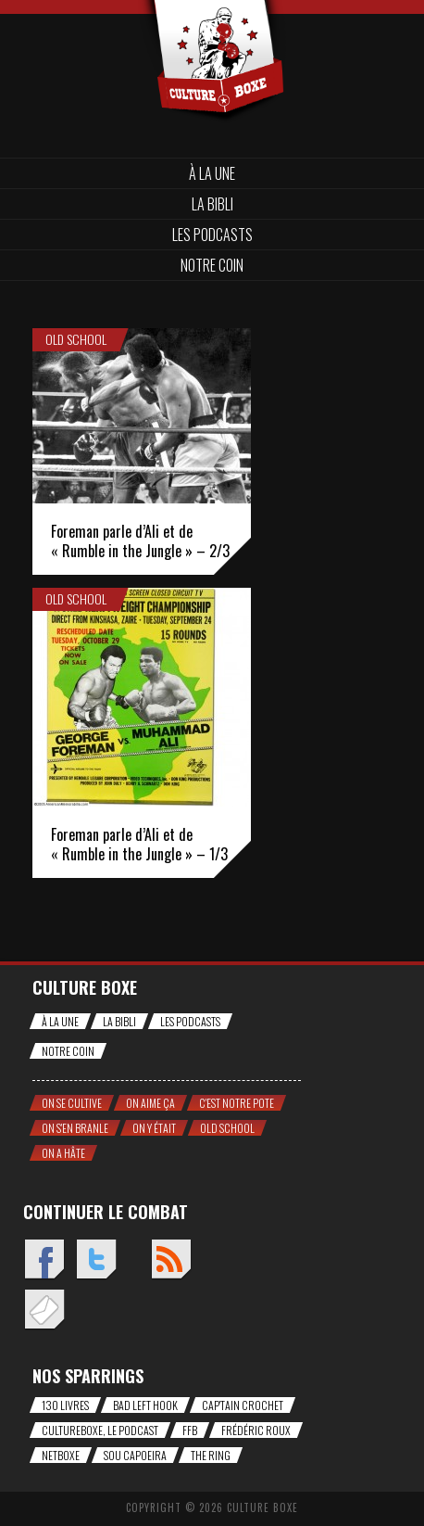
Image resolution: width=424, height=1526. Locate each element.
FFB (189, 1430)
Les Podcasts (212, 234)
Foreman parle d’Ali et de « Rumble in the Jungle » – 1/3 (139, 844)
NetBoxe (61, 1455)
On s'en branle (75, 1128)
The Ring (211, 1455)
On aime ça (150, 1103)
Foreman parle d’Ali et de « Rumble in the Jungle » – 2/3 (140, 541)
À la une (212, 173)
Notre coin (212, 265)
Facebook (44, 1260)
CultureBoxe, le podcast (100, 1430)
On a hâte (63, 1153)
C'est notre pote (236, 1103)
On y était (154, 1128)
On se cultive (72, 1103)
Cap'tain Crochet (242, 1405)
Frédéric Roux (256, 1430)
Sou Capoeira (135, 1455)
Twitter (96, 1260)
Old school (75, 339)
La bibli (212, 204)
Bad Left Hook (145, 1405)
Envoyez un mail (44, 1310)
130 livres (65, 1405)
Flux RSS (171, 1260)
